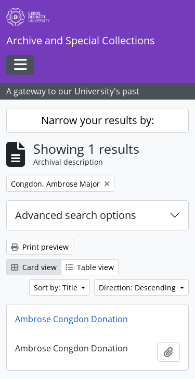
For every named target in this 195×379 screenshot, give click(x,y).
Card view (34, 267)
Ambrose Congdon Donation (71, 319)
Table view (90, 267)
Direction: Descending (138, 287)
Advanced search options (75, 215)
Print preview (40, 247)
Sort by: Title (57, 287)
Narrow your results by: (97, 120)
